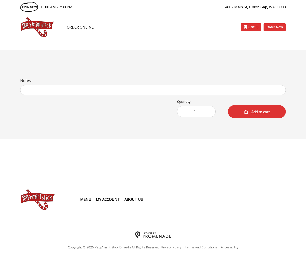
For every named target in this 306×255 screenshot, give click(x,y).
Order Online (80, 27)
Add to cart (260, 111)
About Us (133, 199)
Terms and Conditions (201, 247)
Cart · (251, 27)
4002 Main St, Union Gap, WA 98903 (255, 7)
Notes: (25, 80)
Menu (85, 199)
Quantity (183, 101)
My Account (108, 199)
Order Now (275, 27)
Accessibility (229, 247)
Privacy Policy (171, 247)
